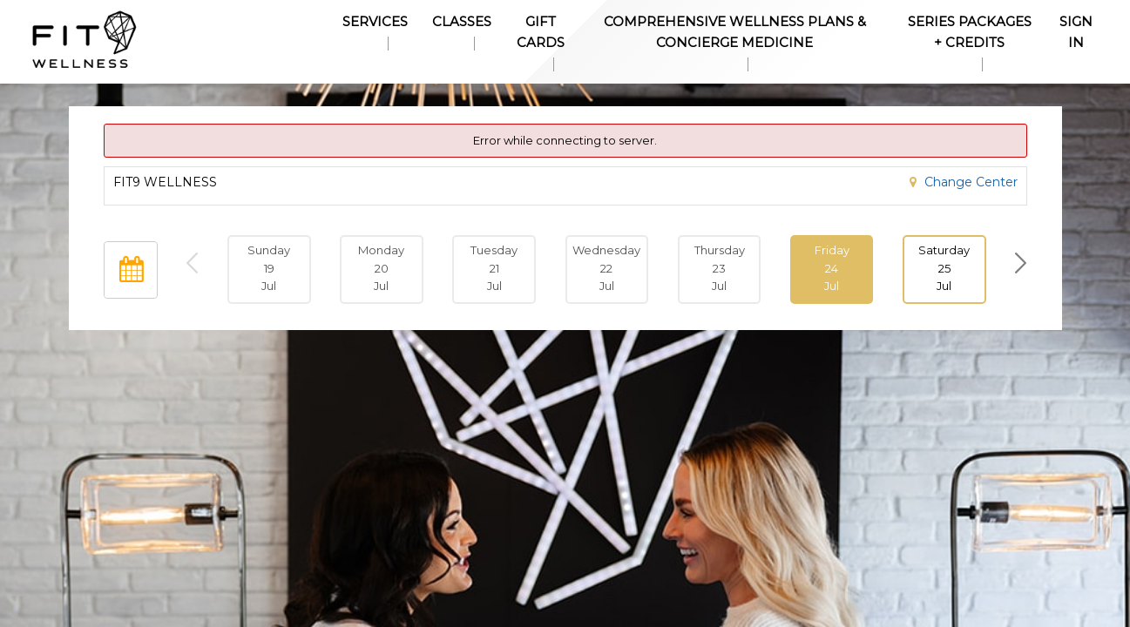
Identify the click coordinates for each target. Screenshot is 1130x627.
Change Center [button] (969, 182)
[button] (831, 269)
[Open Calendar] (130, 270)
